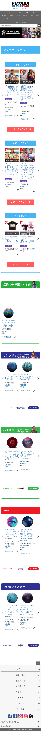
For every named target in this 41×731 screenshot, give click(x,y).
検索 (39, 25)
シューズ (21, 12)
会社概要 (20, 709)
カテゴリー (20, 692)
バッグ (14, 12)
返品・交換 (20, 681)
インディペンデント (22, 15)
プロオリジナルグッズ (20, 22)
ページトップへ (38, 663)
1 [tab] (14, 39)
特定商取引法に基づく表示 (10, 722)
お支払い (20, 669)
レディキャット (35, 15)
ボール (8, 12)
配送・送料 (20, 675)
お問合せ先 (20, 686)
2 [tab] (16, 39)
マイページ (20, 698)
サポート (20, 703)
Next (38, 34)
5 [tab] (20, 39)
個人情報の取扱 (6, 726)
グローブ (28, 12)
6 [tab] (22, 39)
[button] (3, 95)
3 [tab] (17, 39)
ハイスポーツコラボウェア (31, 19)
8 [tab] (25, 39)
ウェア (3, 12)
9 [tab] (26, 39)
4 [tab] (19, 39)
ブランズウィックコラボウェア (10, 19)
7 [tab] (23, 39)
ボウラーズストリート (7, 15)
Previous (2, 34)
